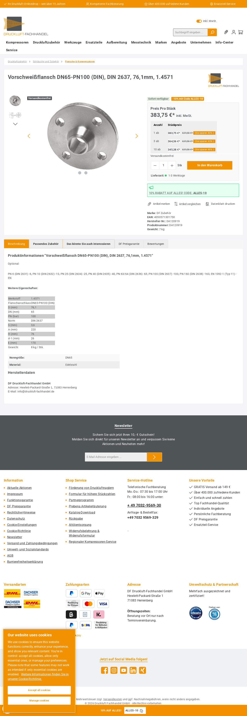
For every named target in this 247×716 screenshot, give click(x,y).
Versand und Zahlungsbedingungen (32, 543)
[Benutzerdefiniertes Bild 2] (214, 613)
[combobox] (190, 32)
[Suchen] (212, 32)
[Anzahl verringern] (155, 165)
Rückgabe (76, 518)
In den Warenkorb (209, 165)
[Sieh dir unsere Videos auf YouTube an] (123, 670)
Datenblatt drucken (223, 203)
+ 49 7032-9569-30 (144, 505)
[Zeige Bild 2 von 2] (85, 172)
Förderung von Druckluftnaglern (91, 488)
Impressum (15, 494)
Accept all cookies (39, 690)
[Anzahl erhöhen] (172, 165)
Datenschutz (16, 518)
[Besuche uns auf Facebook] (104, 670)
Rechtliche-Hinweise (21, 512)
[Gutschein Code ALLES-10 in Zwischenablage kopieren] (141, 710)
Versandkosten (112, 699)
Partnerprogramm (81, 500)
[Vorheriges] (29, 136)
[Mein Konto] (233, 32)
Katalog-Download (82, 512)
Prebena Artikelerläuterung (87, 506)
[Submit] (154, 457)
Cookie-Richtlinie (19, 531)
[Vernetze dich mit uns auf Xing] (142, 670)
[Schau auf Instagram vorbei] (114, 670)
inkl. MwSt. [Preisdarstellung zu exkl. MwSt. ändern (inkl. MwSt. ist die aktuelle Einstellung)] (206, 20)
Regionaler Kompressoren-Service (92, 542)
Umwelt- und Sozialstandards (28, 549)
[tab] (16, 243)
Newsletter (14, 537)
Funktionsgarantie (20, 500)
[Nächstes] (137, 136)
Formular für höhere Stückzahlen (92, 494)
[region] (73, 136)
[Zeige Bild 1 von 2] (79, 172)
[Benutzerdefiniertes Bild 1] (196, 613)
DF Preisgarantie (19, 506)
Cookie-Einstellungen (22, 525)
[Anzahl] (163, 165)
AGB (10, 555)
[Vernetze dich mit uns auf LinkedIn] (133, 670)
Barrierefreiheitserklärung (25, 562)
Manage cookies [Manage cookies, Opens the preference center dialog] (39, 700)
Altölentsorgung (80, 525)
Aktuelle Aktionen (19, 488)
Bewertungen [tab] (155, 243)
